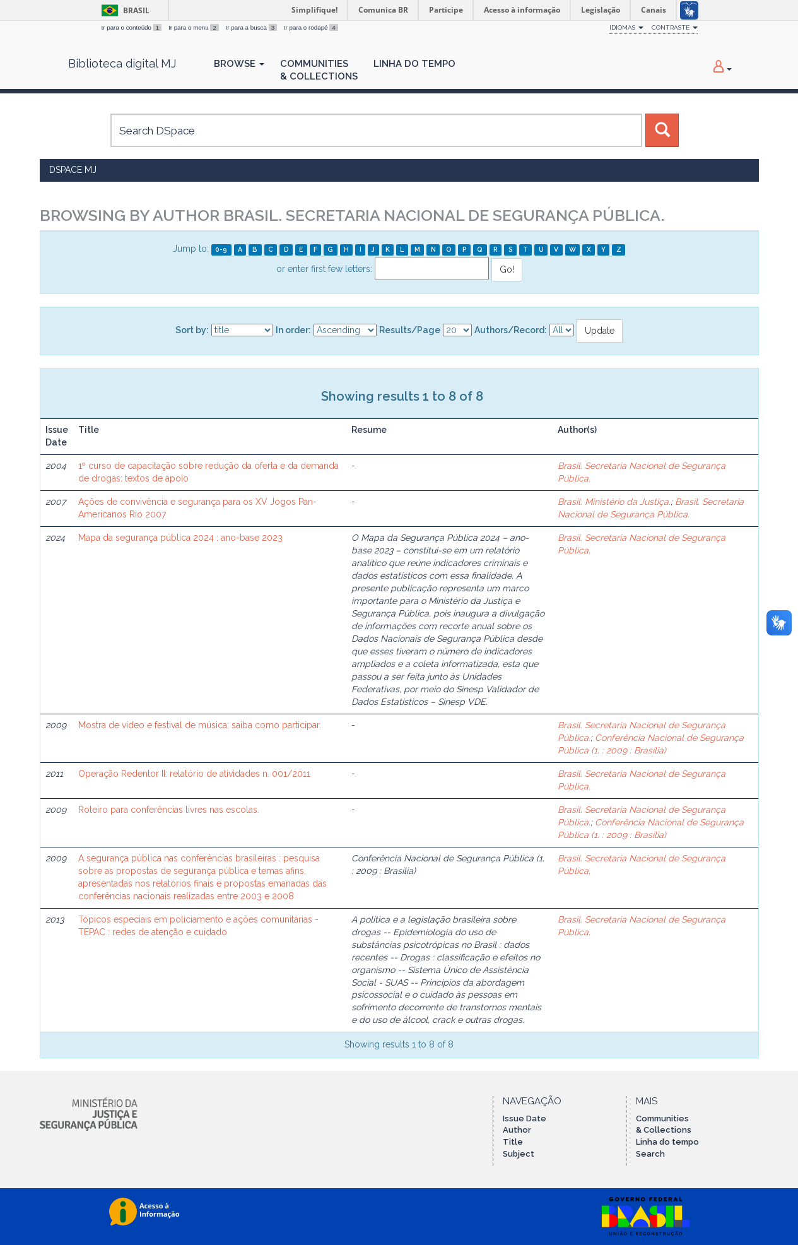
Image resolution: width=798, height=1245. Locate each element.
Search (650, 1154)
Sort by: (192, 330)
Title (513, 1142)
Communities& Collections (319, 70)
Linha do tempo (667, 1142)
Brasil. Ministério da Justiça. (614, 502)
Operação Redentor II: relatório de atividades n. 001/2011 (194, 774)
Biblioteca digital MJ (122, 63)
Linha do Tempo (414, 63)
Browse (239, 63)
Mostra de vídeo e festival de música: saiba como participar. (199, 725)
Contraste (675, 27)
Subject (518, 1154)
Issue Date (524, 1118)
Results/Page (409, 330)
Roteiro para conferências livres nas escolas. (168, 810)
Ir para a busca (252, 27)
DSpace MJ (73, 170)
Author (517, 1130)
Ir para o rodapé (311, 27)
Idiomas (626, 27)
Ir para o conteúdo (132, 27)
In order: (293, 330)
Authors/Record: (510, 330)
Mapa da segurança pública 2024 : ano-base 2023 (180, 538)
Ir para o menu (194, 27)
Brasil (123, 10)
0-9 (221, 249)
